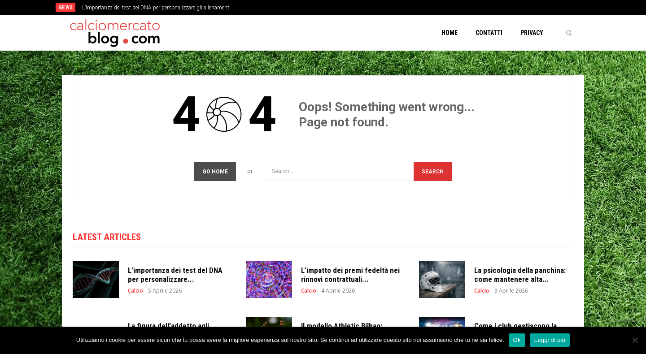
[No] (634, 340)
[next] (352, 7)
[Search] (433, 171)
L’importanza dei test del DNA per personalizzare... (175, 275)
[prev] (338, 7)
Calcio (135, 291)
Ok (517, 340)
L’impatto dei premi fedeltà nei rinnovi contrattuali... (350, 275)
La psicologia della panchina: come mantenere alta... (520, 275)
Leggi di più (550, 340)
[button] (568, 32)
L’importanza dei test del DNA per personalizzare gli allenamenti (156, 7)
